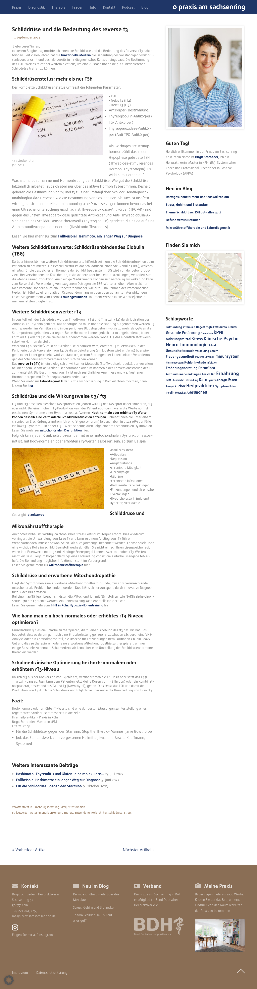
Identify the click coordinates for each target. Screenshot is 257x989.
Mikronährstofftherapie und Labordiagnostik (198, 228)
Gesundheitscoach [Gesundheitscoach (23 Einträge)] (180, 351)
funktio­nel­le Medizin (76, 55)
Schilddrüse (115, 813)
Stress (128, 813)
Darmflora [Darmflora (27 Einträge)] (206, 368)
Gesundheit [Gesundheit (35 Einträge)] (197, 392)
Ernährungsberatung (46, 807)
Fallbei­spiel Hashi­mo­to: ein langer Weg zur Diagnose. (101, 236)
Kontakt (109, 8)
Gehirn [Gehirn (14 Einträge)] (214, 351)
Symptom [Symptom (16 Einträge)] (222, 386)
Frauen (77, 8)
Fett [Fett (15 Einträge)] (168, 380)
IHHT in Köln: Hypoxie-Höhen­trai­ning (77, 605)
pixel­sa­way (36, 515)
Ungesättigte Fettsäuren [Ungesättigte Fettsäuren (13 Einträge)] (211, 327)
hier (30, 386)
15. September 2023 (26, 37)
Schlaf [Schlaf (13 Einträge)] (212, 345)
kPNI (63, 807)
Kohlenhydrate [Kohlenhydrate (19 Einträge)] (195, 362)
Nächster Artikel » (139, 850)
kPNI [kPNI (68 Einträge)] (218, 332)
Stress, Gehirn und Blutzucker (187, 205)
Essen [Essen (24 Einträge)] (232, 380)
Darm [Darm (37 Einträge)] (203, 379)
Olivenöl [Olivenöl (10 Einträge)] (209, 357)
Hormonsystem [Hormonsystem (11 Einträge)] (175, 362)
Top (241, 971)
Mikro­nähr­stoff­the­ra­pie (66, 565)
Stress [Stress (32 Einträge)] (197, 339)
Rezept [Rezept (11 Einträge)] (170, 386)
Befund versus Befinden (183, 220)
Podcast (128, 8)
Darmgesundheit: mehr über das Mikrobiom (197, 197)
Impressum (20, 973)
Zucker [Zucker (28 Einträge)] (180, 386)
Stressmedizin (76, 807)
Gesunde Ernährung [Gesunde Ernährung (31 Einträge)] (183, 332)
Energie (68, 813)
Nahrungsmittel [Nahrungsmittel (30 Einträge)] (178, 338)
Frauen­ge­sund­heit (74, 297)
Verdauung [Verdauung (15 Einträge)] (202, 351)
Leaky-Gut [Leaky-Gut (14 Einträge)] (208, 374)
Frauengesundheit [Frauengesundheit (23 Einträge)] (180, 356)
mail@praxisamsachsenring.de (34, 916)
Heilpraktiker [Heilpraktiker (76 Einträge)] (200, 385)
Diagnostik (36, 8)
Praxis (16, 8)
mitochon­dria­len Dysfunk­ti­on (61, 430)
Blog (144, 8)
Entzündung (82, 813)
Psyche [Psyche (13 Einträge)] (199, 357)
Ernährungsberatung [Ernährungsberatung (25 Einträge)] (182, 368)
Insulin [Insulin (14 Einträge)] (170, 393)
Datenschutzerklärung (51, 973)
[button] (9, 980)
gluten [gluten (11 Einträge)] (212, 380)
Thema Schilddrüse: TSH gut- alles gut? (193, 212)
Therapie (58, 8)
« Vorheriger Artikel (29, 850)
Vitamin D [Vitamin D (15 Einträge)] (189, 327)
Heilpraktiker (99, 813)
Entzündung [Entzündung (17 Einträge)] (174, 327)
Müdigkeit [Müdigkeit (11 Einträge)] (181, 392)
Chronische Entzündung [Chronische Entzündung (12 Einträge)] (185, 380)
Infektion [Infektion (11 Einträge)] (212, 362)
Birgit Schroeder (206, 157)
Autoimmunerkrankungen (46, 813)
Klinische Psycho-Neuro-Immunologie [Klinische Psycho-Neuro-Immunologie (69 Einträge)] (203, 341)
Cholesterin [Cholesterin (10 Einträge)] (207, 333)
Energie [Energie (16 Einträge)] (222, 380)
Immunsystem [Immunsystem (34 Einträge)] (227, 356)
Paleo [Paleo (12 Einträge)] (232, 386)
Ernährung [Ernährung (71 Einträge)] (227, 373)
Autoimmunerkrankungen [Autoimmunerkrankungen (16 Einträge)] (183, 374)
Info (93, 8)
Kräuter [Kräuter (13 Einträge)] (232, 327)
